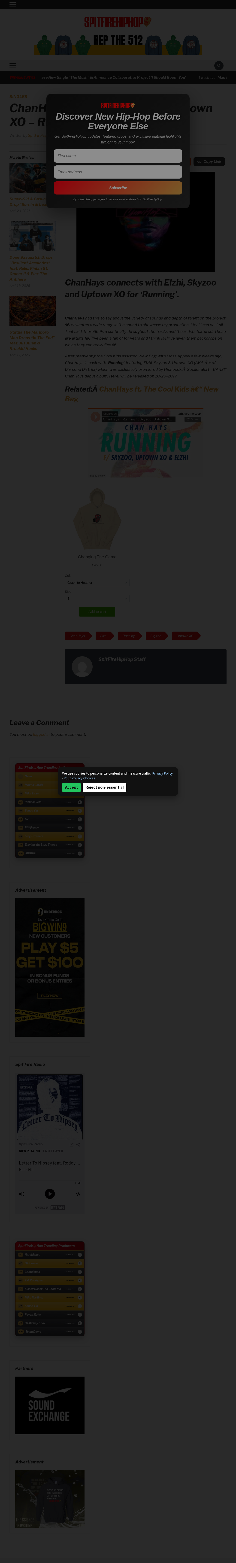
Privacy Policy (162, 773)
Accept (71, 787)
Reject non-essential (104, 787)
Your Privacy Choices (79, 778)
